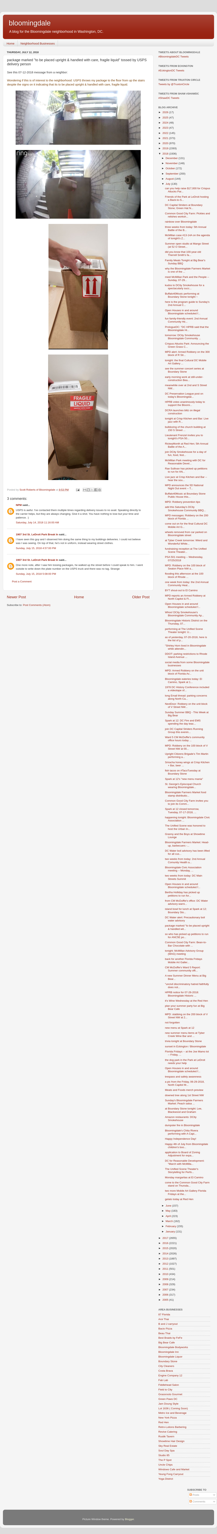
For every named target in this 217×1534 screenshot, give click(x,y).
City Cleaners (166, 1366)
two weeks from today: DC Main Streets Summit (183, 877)
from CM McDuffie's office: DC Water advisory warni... (186, 902)
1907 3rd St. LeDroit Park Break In (37, 534)
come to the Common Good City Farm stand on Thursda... (187, 1184)
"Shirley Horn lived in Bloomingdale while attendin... (185, 647)
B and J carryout (168, 1323)
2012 (165, 1263)
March (170, 1221)
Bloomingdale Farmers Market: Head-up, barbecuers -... (187, 844)
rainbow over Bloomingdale (181, 221)
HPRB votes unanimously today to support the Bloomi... (185, 403)
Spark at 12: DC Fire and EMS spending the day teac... (183, 722)
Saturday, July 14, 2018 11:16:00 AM (37, 522)
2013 (165, 1258)
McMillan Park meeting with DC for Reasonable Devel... (185, 462)
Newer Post (16, 597)
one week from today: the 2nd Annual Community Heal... (187, 584)
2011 (165, 1268)
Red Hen (163, 1422)
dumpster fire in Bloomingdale (182, 1125)
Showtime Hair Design (171, 1441)
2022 (165, 133)
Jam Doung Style (168, 1403)
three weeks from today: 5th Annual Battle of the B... (185, 229)
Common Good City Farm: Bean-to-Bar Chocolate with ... (186, 944)
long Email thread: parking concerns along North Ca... (186, 697)
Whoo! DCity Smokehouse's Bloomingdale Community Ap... (184, 614)
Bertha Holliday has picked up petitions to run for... (182, 894)
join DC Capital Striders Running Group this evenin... (184, 730)
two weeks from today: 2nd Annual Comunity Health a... (185, 860)
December (172, 158)
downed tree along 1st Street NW (184, 1095)
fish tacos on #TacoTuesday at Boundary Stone (183, 772)
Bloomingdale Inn (168, 1351)
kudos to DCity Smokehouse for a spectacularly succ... (184, 287)
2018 (165, 153)
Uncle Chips (165, 1464)
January (171, 1231)
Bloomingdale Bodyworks (173, 1347)
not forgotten (172, 1022)
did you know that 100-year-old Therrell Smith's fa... (183, 253)
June (169, 1205)
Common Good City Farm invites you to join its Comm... (186, 802)
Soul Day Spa (166, 1450)
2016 (165, 1243)
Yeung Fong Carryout (170, 1474)
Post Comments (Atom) (36, 605)
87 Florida (164, 1314)
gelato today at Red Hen (179, 1199)
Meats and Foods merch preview (184, 1089)
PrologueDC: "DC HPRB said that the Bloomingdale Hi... (187, 329)
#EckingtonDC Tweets (171, 70)
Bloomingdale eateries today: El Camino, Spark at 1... (183, 680)
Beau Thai (164, 1333)
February (171, 1226)
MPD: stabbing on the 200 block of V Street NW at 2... (186, 1016)
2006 (165, 1294)
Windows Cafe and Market (173, 1469)
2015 (165, 1248)
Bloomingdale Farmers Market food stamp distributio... (185, 794)
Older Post (141, 597)
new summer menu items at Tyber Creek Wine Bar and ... (185, 1034)
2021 (165, 138)
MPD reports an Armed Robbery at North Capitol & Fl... (185, 597)
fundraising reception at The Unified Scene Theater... (186, 550)
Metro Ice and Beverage (172, 1412)
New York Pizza (167, 1417)
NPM (19, 505)
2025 (165, 117)
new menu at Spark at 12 (179, 1027)
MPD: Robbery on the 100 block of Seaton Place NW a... (185, 567)
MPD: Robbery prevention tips (182, 501)
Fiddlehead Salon (168, 1384)
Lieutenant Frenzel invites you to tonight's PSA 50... (184, 437)
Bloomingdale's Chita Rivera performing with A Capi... (181, 1132)
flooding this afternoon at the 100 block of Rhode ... (184, 575)
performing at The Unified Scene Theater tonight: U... (184, 630)
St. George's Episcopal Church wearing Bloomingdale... (183, 786)
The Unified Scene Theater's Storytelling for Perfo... (181, 1171)
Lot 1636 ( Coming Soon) (173, 1408)
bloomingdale (30, 23)
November (172, 163)
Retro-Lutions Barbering (172, 1427)
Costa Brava (165, 1370)
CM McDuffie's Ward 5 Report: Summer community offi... (183, 969)
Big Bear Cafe (166, 1342)
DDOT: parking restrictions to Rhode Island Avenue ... (186, 655)
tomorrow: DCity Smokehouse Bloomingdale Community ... (183, 337)
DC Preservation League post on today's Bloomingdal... (184, 395)
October (171, 168)
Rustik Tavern (166, 1436)
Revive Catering (167, 1431)
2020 (165, 143)
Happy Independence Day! (180, 1138)
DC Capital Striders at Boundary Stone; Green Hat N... (184, 207)
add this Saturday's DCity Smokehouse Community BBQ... (185, 509)
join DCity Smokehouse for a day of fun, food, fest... (185, 453)
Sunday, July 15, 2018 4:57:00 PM (36, 548)
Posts (194, 1494)
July (168, 183)
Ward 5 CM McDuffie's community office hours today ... (185, 739)
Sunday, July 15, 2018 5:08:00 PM (36, 573)
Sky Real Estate (167, 1445)
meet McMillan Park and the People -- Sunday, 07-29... (187, 279)
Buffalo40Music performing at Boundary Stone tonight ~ (182, 295)
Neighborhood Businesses (38, 43)
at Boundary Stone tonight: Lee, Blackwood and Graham (183, 1110)
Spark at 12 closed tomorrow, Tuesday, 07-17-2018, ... (182, 810)
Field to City (165, 1389)
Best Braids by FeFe (170, 1337)
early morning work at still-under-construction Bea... (184, 379)
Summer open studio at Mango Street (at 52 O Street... (187, 245)
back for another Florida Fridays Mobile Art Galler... (183, 960)
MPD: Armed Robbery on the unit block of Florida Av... (184, 672)
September (172, 173)
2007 (165, 1289)
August (170, 178)
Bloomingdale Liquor (170, 1356)
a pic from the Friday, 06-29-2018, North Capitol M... (184, 1083)
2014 (165, 1253)
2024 (165, 122)
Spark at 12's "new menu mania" (184, 778)
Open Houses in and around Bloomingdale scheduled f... (182, 312)
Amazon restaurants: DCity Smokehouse (180, 1119)
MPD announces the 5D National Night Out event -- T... (184, 487)
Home (10, 43)
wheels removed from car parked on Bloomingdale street (186, 534)
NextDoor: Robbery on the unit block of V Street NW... (186, 705)
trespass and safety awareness (183, 1076)
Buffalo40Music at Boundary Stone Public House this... (185, 495)
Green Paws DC (168, 1399)
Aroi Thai (163, 1319)
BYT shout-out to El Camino (181, 590)
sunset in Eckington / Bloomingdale (185, 1046)
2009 (165, 1279)
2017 (165, 1238)
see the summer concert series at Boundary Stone (184, 370)
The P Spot (164, 1460)
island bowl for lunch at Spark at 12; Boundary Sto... (186, 910)
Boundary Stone (167, 1361)
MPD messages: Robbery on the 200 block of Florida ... (186, 517)
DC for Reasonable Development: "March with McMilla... (184, 1162)
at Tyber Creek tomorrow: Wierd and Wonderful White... (186, 542)
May (168, 1210)
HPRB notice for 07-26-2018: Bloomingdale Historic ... (182, 994)
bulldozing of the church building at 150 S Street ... (185, 429)
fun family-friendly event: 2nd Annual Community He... (186, 320)
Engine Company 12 (170, 1375)
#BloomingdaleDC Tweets (173, 56)
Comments (197, 1501)
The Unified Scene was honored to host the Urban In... (185, 827)
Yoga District (165, 1478)
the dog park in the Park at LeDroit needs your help (185, 1061)
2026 (165, 112)
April (169, 1216)
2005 (165, 1299)
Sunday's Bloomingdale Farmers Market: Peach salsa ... (184, 1102)
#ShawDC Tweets (168, 97)
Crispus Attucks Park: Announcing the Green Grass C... (187, 345)
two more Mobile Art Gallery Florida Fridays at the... (185, 1192)
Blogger (129, 1519)
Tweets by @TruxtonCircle (173, 84)
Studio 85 (163, 1455)
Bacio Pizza (165, 1328)
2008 (165, 1284)
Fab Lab (163, 1380)
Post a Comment (22, 581)
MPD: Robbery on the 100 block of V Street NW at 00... (186, 747)
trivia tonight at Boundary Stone (183, 1041)
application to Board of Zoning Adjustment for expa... (182, 1154)
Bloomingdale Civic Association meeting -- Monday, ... (183, 869)
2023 (165, 127)
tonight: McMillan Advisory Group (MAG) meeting (184, 952)
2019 (165, 148)
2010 (165, 1274)
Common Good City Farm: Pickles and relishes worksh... (187, 215)
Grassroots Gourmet (170, 1394)
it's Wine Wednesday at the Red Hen (186, 1000)
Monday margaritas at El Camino (184, 1177)
